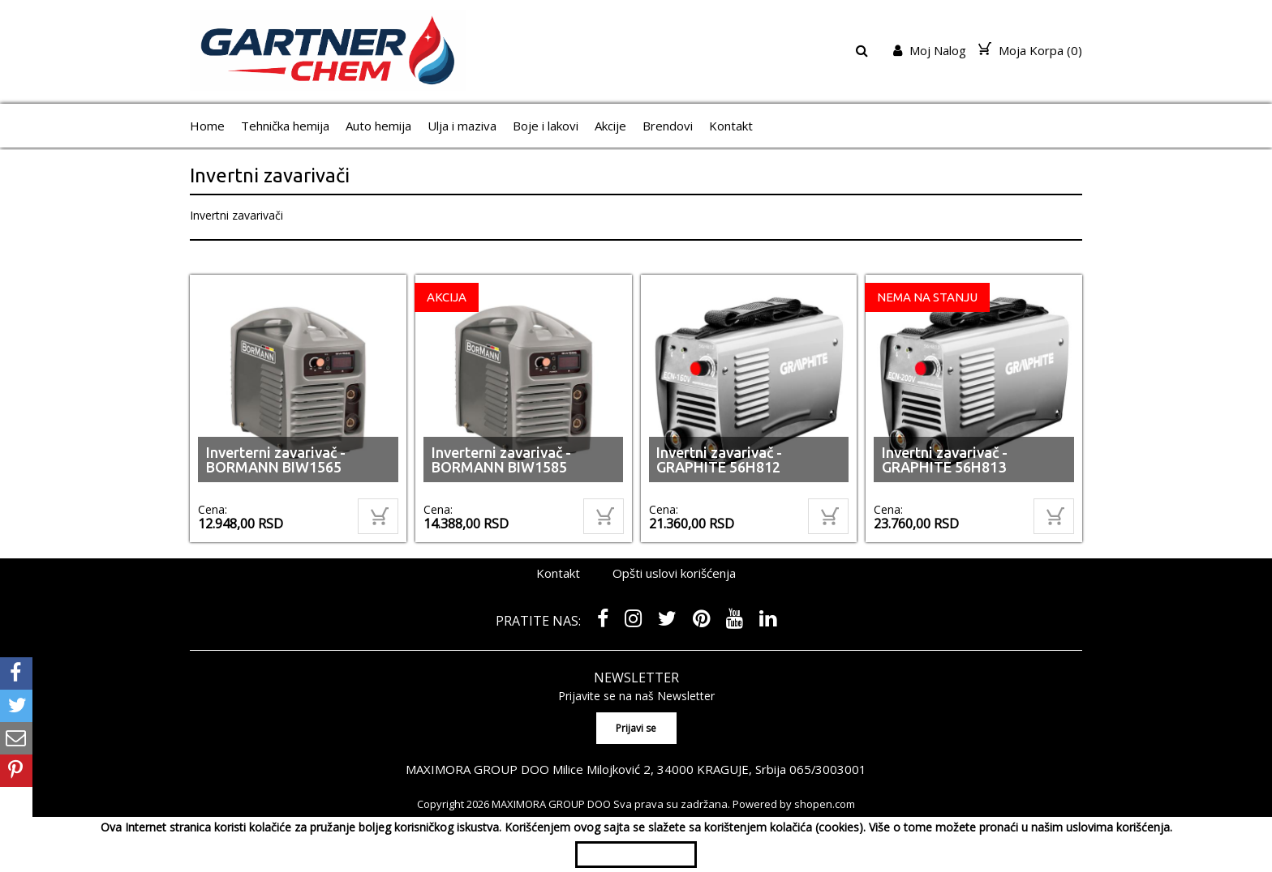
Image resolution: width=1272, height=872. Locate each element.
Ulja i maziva (462, 126)
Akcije (610, 126)
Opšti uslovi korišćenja (674, 573)
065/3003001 (828, 768)
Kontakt (731, 126)
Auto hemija (378, 126)
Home (207, 126)
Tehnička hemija (285, 126)
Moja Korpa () (1030, 50)
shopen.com (824, 803)
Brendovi (667, 126)
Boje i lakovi (545, 126)
